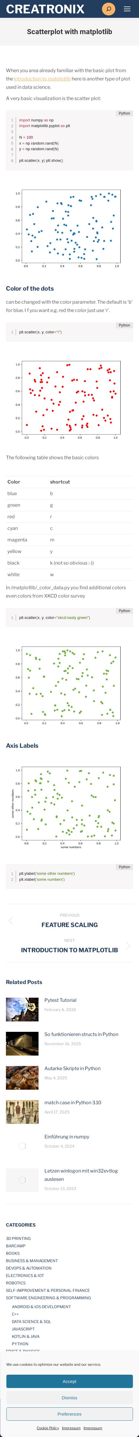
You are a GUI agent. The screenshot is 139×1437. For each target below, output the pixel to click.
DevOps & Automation (29, 1268)
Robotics (15, 1283)
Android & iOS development (41, 1306)
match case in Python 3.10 (72, 1102)
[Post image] (22, 1009)
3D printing (18, 1238)
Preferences (69, 1414)
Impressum (71, 1428)
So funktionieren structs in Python (81, 1034)
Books (13, 1253)
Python (20, 1343)
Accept (69, 1381)
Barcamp (15, 1245)
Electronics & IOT (25, 1275)
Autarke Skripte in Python (72, 1068)
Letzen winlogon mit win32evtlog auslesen (81, 1175)
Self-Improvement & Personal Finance (48, 1290)
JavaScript (23, 1329)
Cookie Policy (48, 1428)
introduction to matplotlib (42, 79)
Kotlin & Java (25, 1336)
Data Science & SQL (31, 1321)
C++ (15, 1314)
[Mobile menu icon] (127, 9)
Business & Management (32, 1260)
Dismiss (69, 1397)
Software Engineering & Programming (48, 1297)
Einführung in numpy (66, 1137)
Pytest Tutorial (60, 1000)
